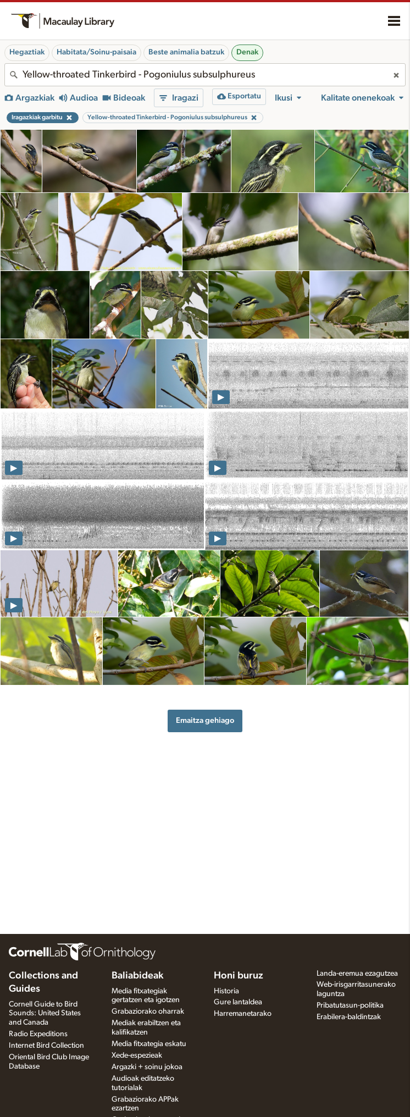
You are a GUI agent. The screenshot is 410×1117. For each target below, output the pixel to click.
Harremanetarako (243, 1014)
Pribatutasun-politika (350, 1005)
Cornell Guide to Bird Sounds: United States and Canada (45, 1013)
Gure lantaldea (238, 1002)
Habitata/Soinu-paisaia (96, 52)
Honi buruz (238, 976)
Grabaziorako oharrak (148, 1011)
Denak (247, 52)
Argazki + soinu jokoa (147, 1067)
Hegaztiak (27, 52)
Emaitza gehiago (205, 720)
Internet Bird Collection (46, 1045)
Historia (226, 991)
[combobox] (205, 75)
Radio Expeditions (38, 1034)
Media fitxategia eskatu (149, 1044)
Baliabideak (137, 976)
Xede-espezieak (137, 1055)
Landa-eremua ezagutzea (357, 973)
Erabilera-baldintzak (349, 1017)
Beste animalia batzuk (186, 52)
